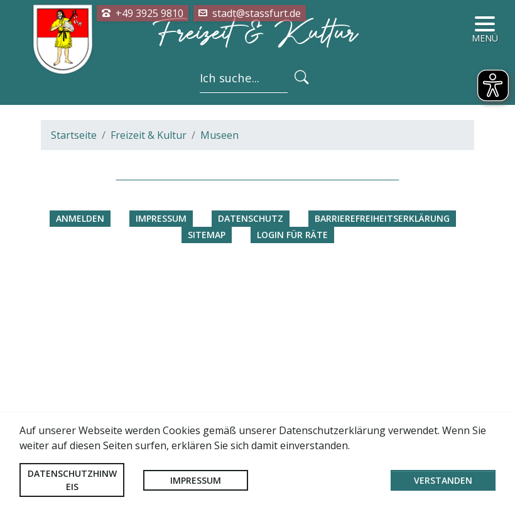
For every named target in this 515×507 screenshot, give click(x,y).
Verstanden (443, 480)
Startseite (74, 369)
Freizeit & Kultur (149, 369)
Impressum (195, 480)
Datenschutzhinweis (72, 480)
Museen (219, 369)
